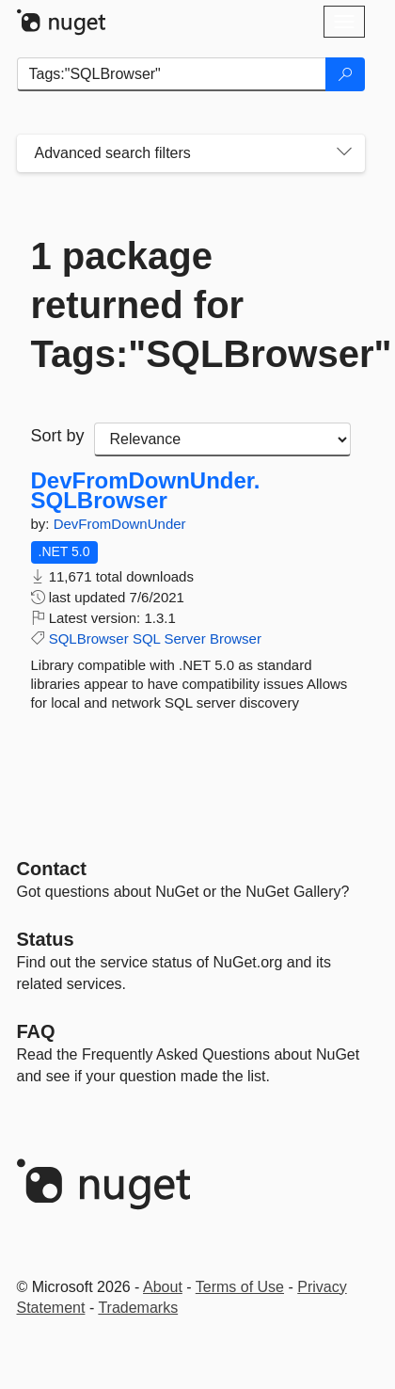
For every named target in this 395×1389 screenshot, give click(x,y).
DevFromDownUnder (120, 524)
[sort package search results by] (222, 439)
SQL (146, 639)
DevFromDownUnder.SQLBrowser (146, 491)
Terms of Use (240, 1287)
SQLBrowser (89, 639)
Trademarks (138, 1308)
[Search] (345, 74)
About (162, 1287)
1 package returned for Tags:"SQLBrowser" (191, 305)
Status (45, 939)
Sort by (58, 435)
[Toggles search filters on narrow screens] (344, 153)
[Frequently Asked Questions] (36, 1031)
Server (185, 639)
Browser (235, 639)
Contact (52, 868)
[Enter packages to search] (171, 74)
